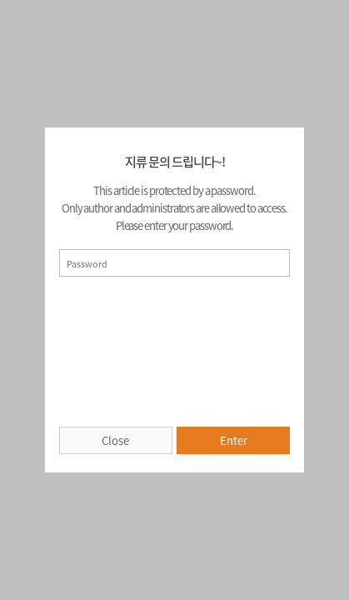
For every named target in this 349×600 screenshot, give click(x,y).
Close (115, 440)
